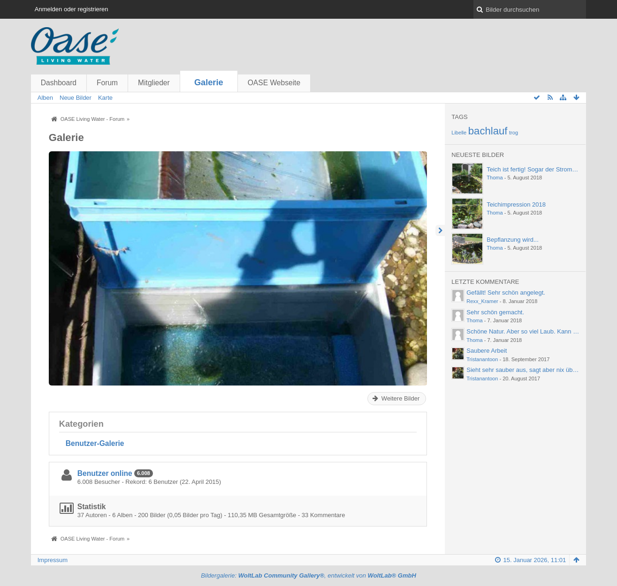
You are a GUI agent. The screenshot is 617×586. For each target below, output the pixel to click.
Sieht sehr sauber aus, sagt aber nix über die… (530, 369)
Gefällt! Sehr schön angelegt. (505, 292)
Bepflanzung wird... (513, 239)
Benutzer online (104, 473)
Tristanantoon (482, 359)
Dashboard (58, 83)
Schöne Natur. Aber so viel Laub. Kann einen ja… (533, 331)
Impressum (53, 560)
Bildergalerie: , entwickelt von (308, 575)
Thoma (495, 177)
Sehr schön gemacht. (495, 312)
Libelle (458, 132)
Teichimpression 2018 (516, 204)
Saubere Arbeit (486, 350)
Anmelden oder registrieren (71, 9)
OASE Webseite (274, 83)
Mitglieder (154, 83)
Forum (107, 83)
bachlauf (488, 131)
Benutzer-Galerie (95, 443)
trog (513, 132)
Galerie (208, 82)
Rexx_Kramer (482, 301)
